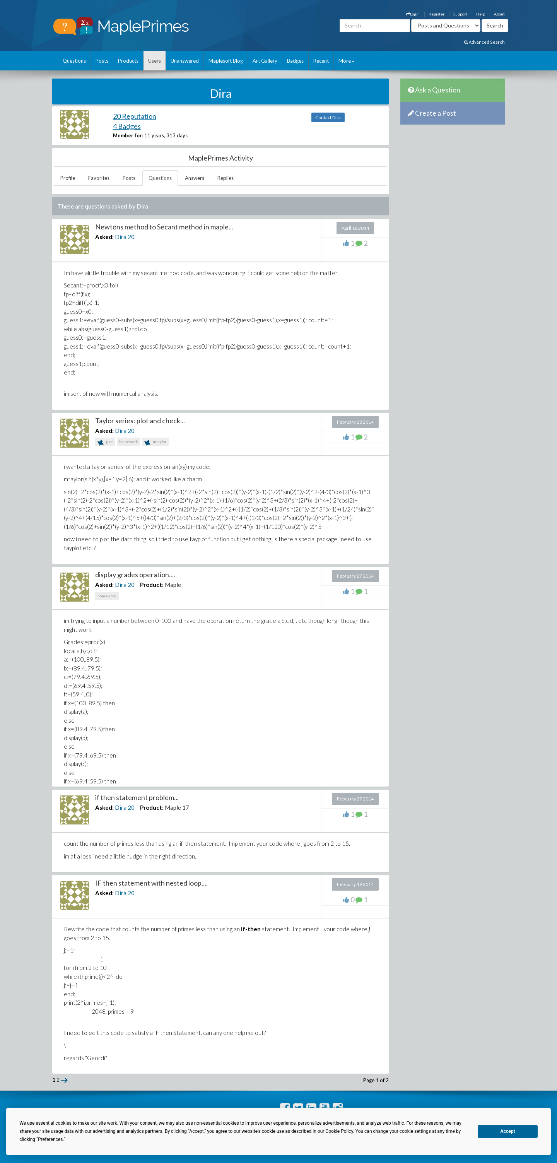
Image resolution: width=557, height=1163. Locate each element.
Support (460, 14)
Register (436, 14)
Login (413, 14)
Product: (152, 584)
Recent (321, 61)
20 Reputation (134, 116)
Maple (173, 584)
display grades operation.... (135, 574)
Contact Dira (328, 117)
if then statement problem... (137, 797)
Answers (194, 178)
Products (128, 61)
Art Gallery (265, 61)
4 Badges (127, 126)
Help (480, 14)
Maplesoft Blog (225, 61)
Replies (225, 178)
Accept (508, 1131)
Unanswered (185, 61)
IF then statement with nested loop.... (151, 883)
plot (105, 442)
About (499, 14)
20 (131, 236)
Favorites (98, 178)
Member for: (128, 135)
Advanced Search (484, 41)
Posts (102, 61)
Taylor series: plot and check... (140, 420)
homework (128, 441)
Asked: (104, 236)
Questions (74, 61)
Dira (120, 236)
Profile (67, 178)
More (346, 61)
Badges (295, 61)
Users (154, 61)
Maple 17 (177, 807)
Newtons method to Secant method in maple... (164, 226)
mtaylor (155, 442)
